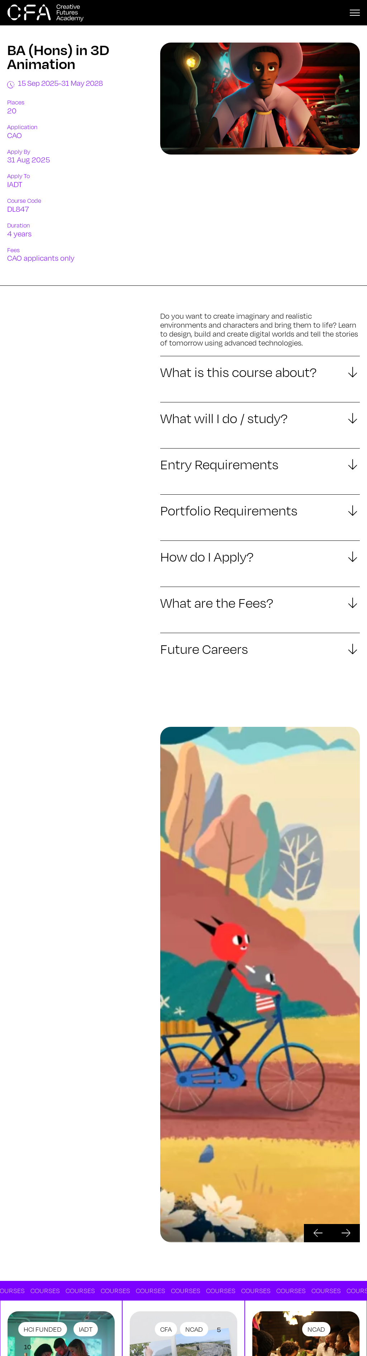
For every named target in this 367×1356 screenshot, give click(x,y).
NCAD (194, 1329)
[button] (318, 1233)
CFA (166, 1329)
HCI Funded (43, 1329)
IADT (85, 1329)
